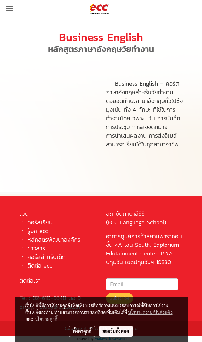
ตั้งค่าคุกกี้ (82, 331)
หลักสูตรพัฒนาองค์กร (54, 239)
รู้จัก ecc (38, 231)
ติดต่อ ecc (40, 265)
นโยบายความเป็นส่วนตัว (150, 312)
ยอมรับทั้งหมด (115, 331)
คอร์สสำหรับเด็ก (47, 257)
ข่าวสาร (36, 248)
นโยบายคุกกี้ (46, 319)
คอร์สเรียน (40, 222)
